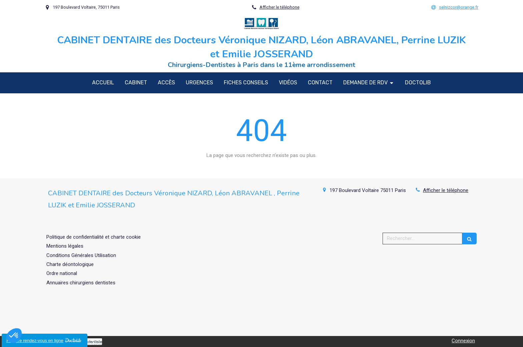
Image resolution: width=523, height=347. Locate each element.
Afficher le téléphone (279, 7)
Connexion (463, 341)
